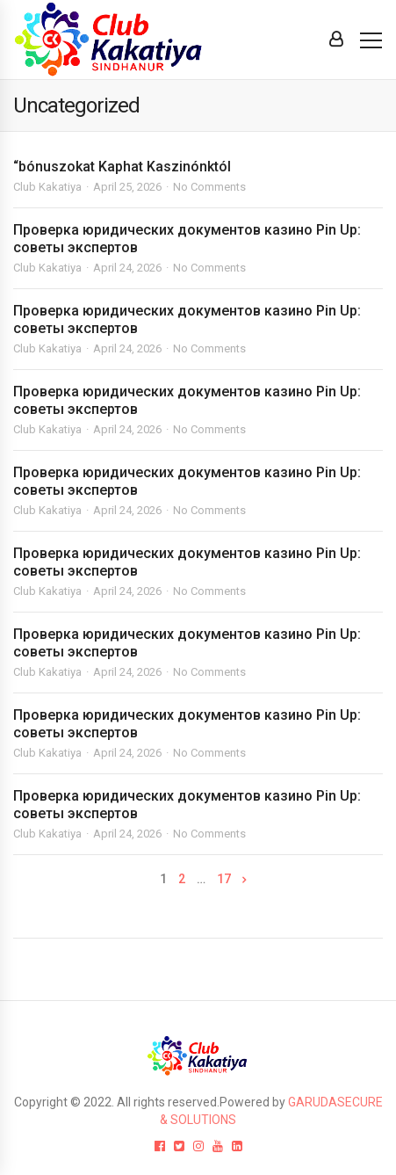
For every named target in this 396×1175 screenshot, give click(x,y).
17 (224, 879)
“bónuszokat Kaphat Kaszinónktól (122, 166)
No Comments (209, 186)
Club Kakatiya (47, 186)
